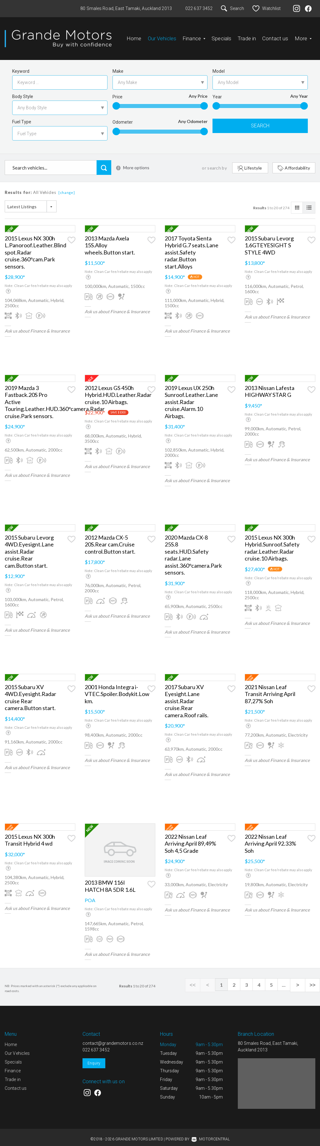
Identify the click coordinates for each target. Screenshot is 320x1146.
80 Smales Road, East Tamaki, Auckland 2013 (126, 8)
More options (132, 162)
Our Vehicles (162, 36)
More (303, 36)
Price (117, 91)
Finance (193, 36)
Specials (221, 36)
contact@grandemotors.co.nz (112, 1038)
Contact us (275, 36)
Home (134, 36)
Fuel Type (21, 116)
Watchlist (266, 8)
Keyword (20, 66)
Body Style (22, 91)
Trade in (247, 36)
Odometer (122, 117)
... (289, 980)
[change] (66, 187)
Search (232, 8)
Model (218, 66)
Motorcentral (211, 1134)
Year (217, 91)
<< (201, 979)
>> (314, 979)
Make (117, 66)
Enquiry (94, 1058)
